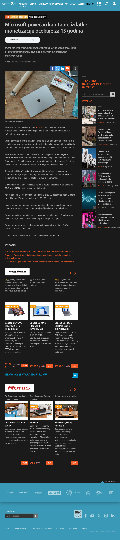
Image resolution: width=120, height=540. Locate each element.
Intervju (44, 6)
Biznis (34, 6)
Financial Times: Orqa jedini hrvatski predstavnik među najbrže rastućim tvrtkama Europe (106, 135)
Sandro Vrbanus (103, 145)
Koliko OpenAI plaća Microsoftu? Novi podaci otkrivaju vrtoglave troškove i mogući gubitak (106, 198)
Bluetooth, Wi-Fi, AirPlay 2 (63, 424)
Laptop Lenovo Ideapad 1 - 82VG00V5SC (38, 325)
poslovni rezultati (40, 17)
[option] (16, 323)
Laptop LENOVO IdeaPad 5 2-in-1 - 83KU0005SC (14, 325)
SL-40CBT (35, 422)
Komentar (72, 6)
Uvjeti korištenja (19, 528)
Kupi (25, 365)
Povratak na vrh (110, 481)
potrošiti (39, 127)
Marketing (72, 528)
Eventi (82, 6)
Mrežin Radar (26, 7)
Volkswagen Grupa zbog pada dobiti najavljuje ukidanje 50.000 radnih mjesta (39, 251)
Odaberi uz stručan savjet (15, 424)
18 (94, 185)
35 (94, 122)
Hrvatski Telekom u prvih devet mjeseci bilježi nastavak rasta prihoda (106, 219)
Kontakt (84, 528)
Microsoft (14, 17)
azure (31, 17)
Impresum (60, 528)
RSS (7, 528)
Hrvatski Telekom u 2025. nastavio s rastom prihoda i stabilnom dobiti (106, 177)
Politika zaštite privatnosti (41, 528)
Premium (92, 6)
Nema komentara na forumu (26, 374)
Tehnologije (58, 6)
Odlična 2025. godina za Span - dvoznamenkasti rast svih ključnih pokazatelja (39, 262)
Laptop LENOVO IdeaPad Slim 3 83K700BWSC (63, 325)
